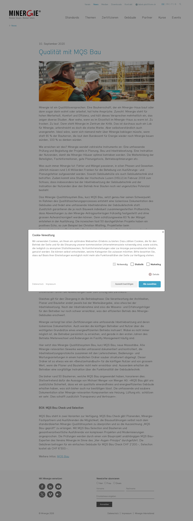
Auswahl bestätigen (124, 284)
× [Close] (163, 232)
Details (156, 273)
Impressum (51, 284)
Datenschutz (38, 284)
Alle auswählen (149, 284)
